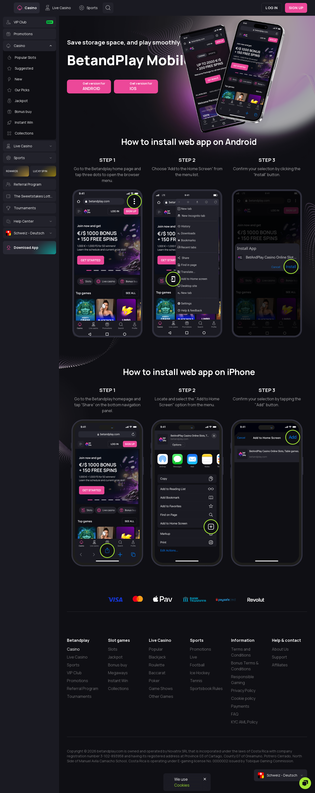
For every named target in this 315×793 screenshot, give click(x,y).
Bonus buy (117, 665)
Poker (154, 680)
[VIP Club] (29, 22)
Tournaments (79, 696)
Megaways (118, 672)
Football (197, 665)
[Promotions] (29, 34)
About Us (280, 649)
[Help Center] (29, 221)
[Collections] (29, 133)
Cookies (181, 785)
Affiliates (280, 665)
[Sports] (29, 157)
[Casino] (29, 45)
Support (279, 657)
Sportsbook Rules (206, 688)
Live (193, 657)
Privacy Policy (243, 690)
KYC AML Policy (244, 722)
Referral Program (82, 688)
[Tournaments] (29, 208)
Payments (240, 706)
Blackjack (157, 657)
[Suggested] (29, 68)
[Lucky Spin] (43, 171)
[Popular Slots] (29, 57)
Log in (272, 7)
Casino (73, 649)
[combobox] (280, 775)
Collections (118, 688)
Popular (156, 649)
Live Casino (77, 657)
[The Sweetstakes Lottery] (29, 196)
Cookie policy (243, 698)
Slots (112, 649)
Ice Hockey (200, 672)
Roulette (157, 665)
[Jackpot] (29, 100)
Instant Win (118, 680)
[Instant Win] (29, 122)
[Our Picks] (29, 90)
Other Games (161, 696)
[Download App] (29, 247)
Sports (73, 665)
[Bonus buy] (29, 111)
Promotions (77, 680)
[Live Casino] (29, 146)
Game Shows (161, 688)
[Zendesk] (305, 783)
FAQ (234, 714)
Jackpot (115, 657)
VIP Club (74, 672)
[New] (29, 79)
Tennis (196, 680)
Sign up (296, 7)
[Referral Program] (29, 184)
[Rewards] (16, 171)
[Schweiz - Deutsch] (29, 233)
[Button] (108, 7)
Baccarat (157, 672)
